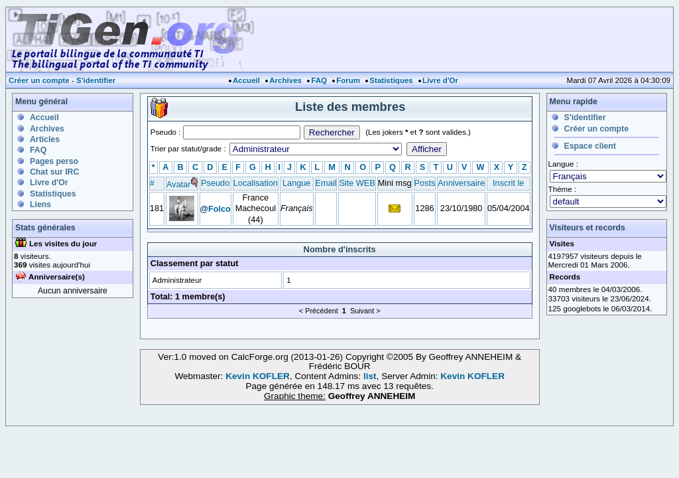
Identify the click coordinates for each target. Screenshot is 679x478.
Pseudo (215, 183)
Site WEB (357, 183)
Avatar (178, 184)
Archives (285, 80)
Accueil (246, 80)
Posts (425, 183)
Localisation (255, 183)
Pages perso (54, 161)
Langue (296, 183)
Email (326, 183)
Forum (348, 80)
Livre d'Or (440, 80)
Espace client (590, 146)
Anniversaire (461, 183)
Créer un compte (39, 80)
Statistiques (390, 80)
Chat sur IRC (54, 172)
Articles (45, 139)
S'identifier (95, 80)
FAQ (319, 80)
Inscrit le (508, 183)
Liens (40, 204)
